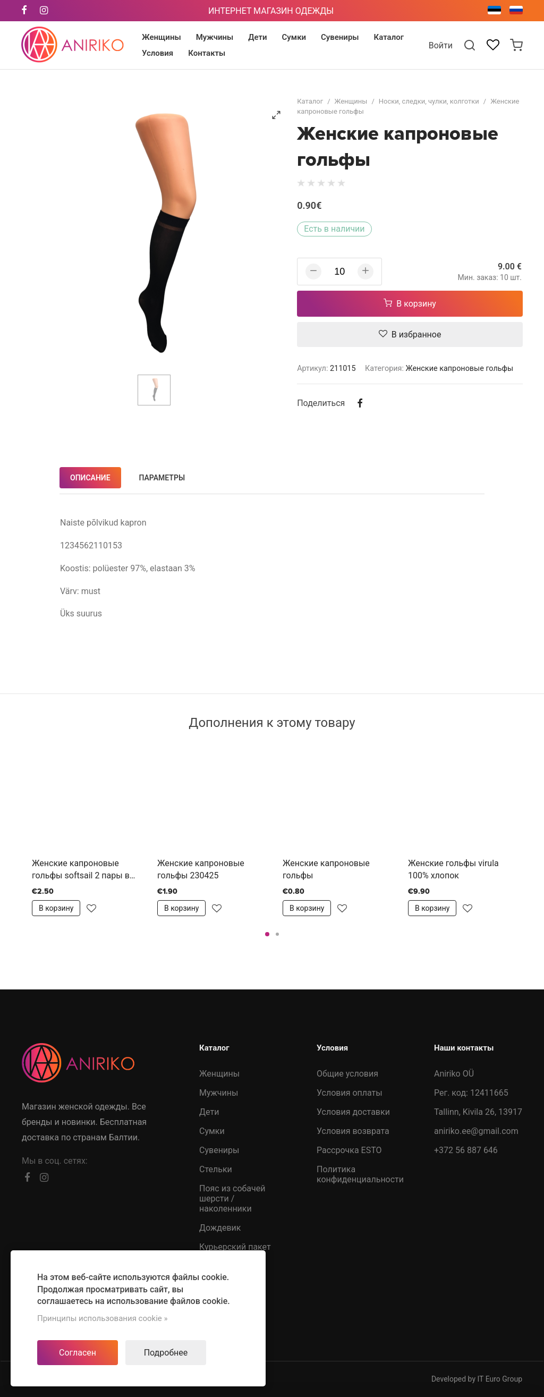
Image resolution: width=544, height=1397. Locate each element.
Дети (209, 1112)
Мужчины (218, 1093)
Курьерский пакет (235, 1247)
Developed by (476, 1379)
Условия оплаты (349, 1093)
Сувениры (219, 1150)
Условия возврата (353, 1131)
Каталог (310, 101)
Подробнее (166, 1353)
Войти (441, 45)
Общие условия (347, 1074)
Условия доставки (353, 1112)
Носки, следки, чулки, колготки (429, 101)
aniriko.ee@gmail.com (476, 1131)
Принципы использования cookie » (102, 1318)
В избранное (410, 334)
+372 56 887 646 (466, 1150)
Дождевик (220, 1228)
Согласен (77, 1353)
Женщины (351, 101)
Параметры (162, 477)
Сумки (212, 1131)
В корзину (410, 304)
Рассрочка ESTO (349, 1150)
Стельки (215, 1169)
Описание (90, 477)
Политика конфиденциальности (360, 1174)
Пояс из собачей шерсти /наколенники (232, 1198)
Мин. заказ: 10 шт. (490, 277)
